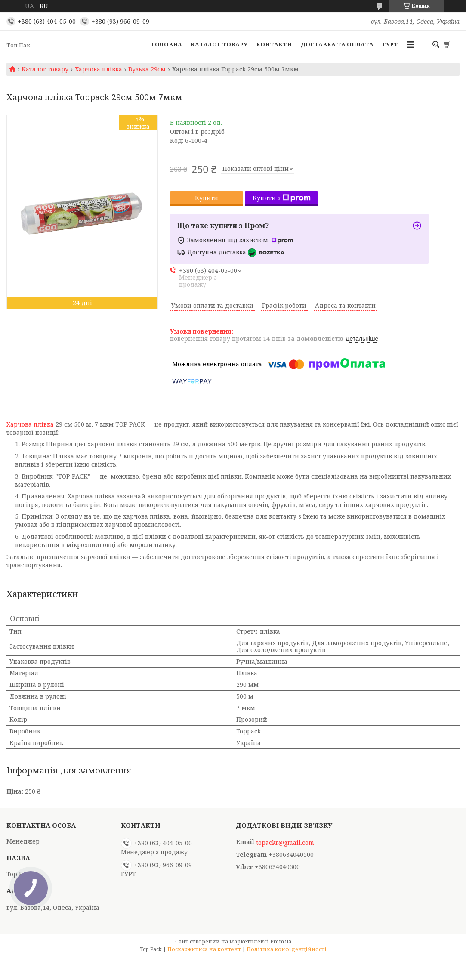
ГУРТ (390, 44)
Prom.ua (280, 941)
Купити (206, 198)
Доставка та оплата (337, 44)
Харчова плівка (98, 69)
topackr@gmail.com (285, 843)
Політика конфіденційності (287, 949)
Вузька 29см (147, 69)
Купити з (282, 198)
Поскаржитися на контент (204, 949)
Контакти (274, 44)
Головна (166, 44)
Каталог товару (219, 44)
